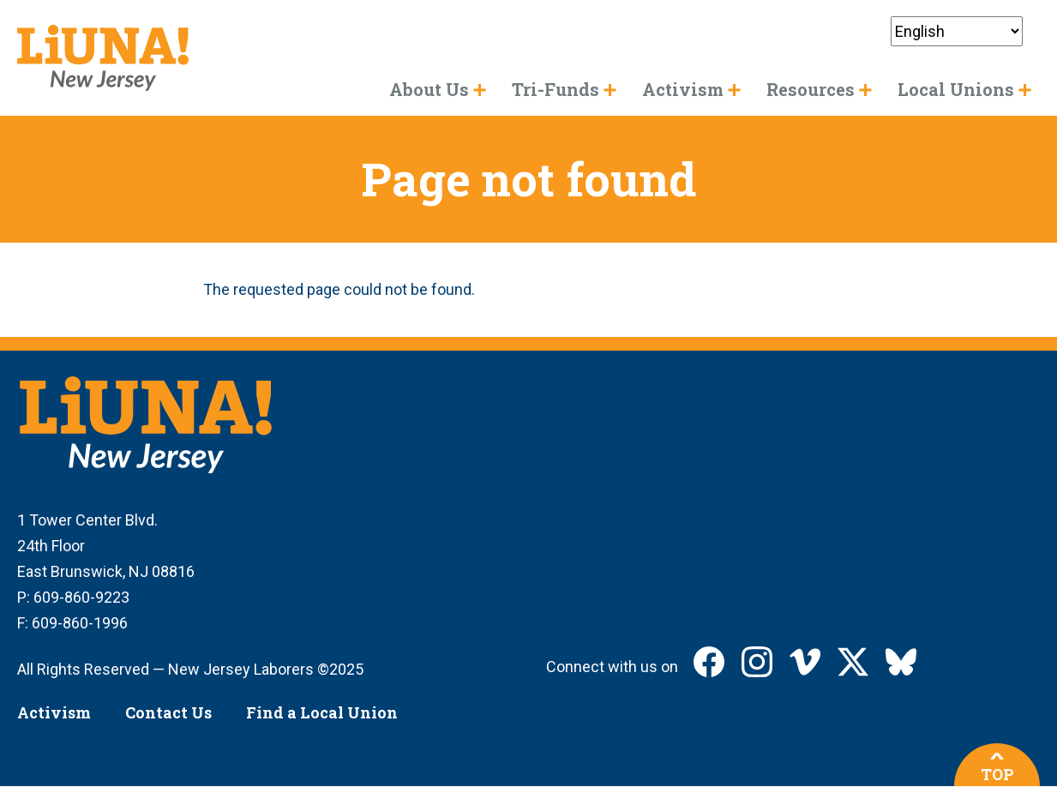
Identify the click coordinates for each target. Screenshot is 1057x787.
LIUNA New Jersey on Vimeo (805, 661)
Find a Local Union (322, 712)
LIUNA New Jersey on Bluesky (901, 661)
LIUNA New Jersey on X (853, 661)
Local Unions (956, 89)
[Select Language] (957, 31)
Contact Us (168, 712)
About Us (429, 89)
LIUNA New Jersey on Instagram (757, 661)
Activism (54, 712)
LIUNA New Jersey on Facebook (709, 661)
